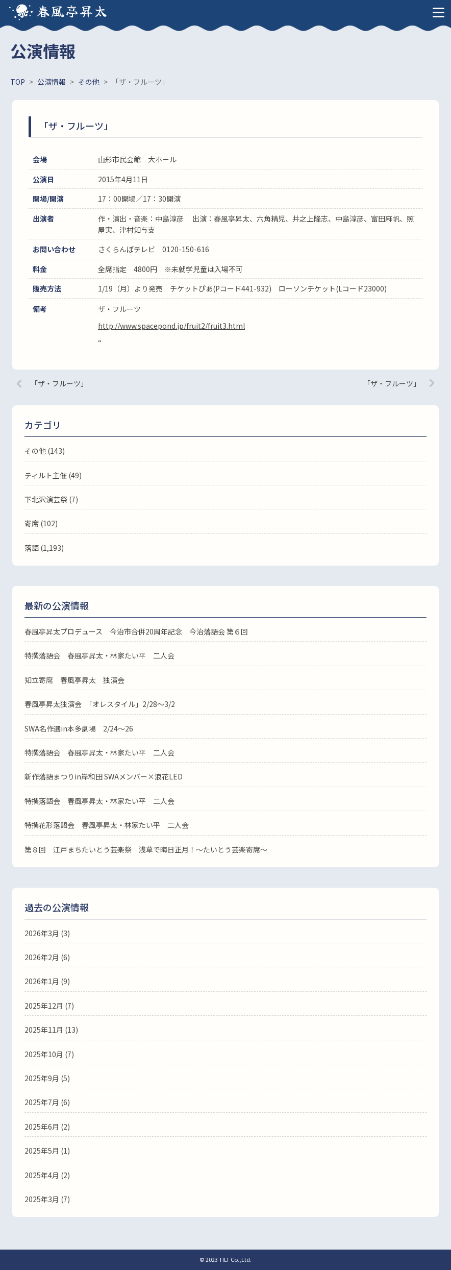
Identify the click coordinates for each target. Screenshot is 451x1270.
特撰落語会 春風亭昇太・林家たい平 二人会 (99, 655)
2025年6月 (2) (47, 1126)
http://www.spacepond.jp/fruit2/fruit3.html (171, 326)
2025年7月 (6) (47, 1102)
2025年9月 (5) (47, 1078)
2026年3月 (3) (47, 933)
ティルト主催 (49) (53, 475)
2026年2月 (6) (47, 957)
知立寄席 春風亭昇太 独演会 (74, 680)
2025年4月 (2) (47, 1175)
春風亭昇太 (72, 10)
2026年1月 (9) (47, 981)
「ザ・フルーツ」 (59, 383)
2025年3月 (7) (47, 1199)
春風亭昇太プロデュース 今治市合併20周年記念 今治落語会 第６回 (136, 631)
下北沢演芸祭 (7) (51, 499)
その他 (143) (44, 451)
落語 (31, 548)
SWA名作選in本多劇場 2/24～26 (78, 728)
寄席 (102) (41, 523)
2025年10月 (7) (49, 1054)
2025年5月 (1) (47, 1150)
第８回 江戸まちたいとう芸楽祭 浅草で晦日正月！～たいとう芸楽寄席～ (145, 849)
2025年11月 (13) (51, 1029)
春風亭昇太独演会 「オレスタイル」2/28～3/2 (99, 704)
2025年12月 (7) (49, 1005)
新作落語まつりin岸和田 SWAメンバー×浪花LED (103, 776)
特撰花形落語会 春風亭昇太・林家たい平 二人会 (106, 825)
